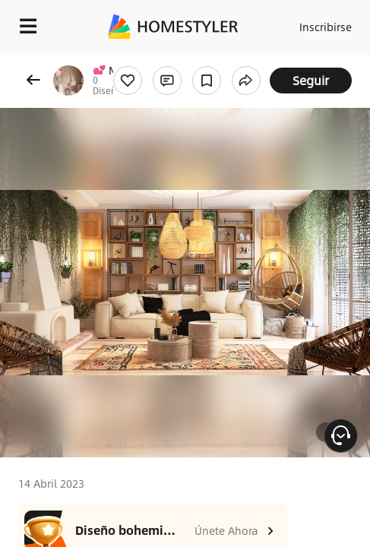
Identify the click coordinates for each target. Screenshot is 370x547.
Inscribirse (325, 26)
